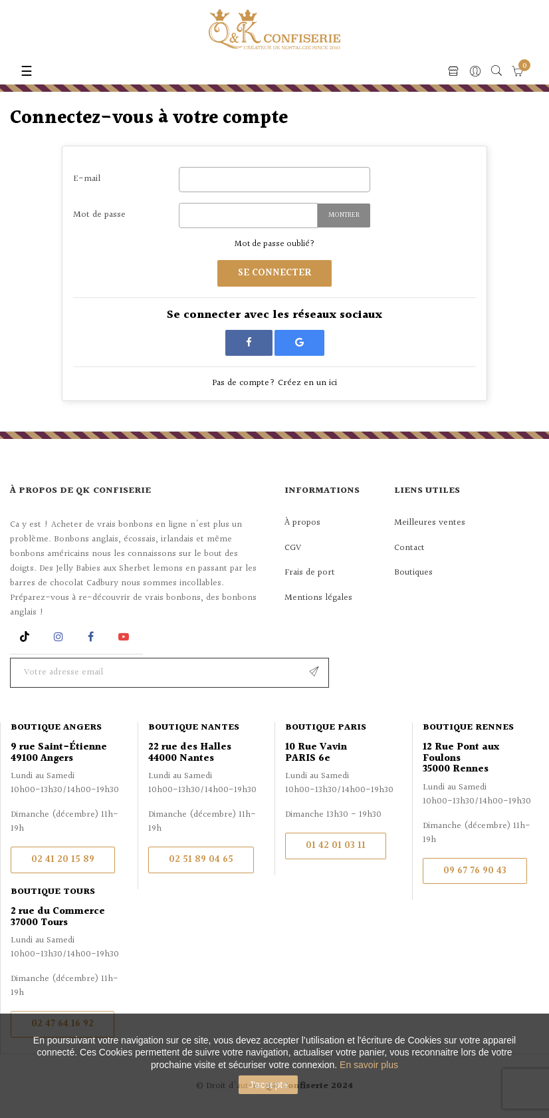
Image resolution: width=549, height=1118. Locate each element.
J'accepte (268, 1084)
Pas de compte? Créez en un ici (274, 383)
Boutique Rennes (468, 727)
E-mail (86, 179)
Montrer (344, 215)
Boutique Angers (56, 727)
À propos (302, 522)
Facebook (91, 636)
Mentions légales (318, 598)
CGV (292, 548)
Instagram (60, 636)
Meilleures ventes (429, 522)
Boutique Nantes (193, 727)
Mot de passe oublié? (275, 244)
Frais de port (309, 572)
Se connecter (274, 273)
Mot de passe (99, 214)
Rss (26, 636)
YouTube (126, 636)
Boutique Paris (325, 727)
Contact (409, 548)
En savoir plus (369, 1064)
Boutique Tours (53, 892)
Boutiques (413, 572)
